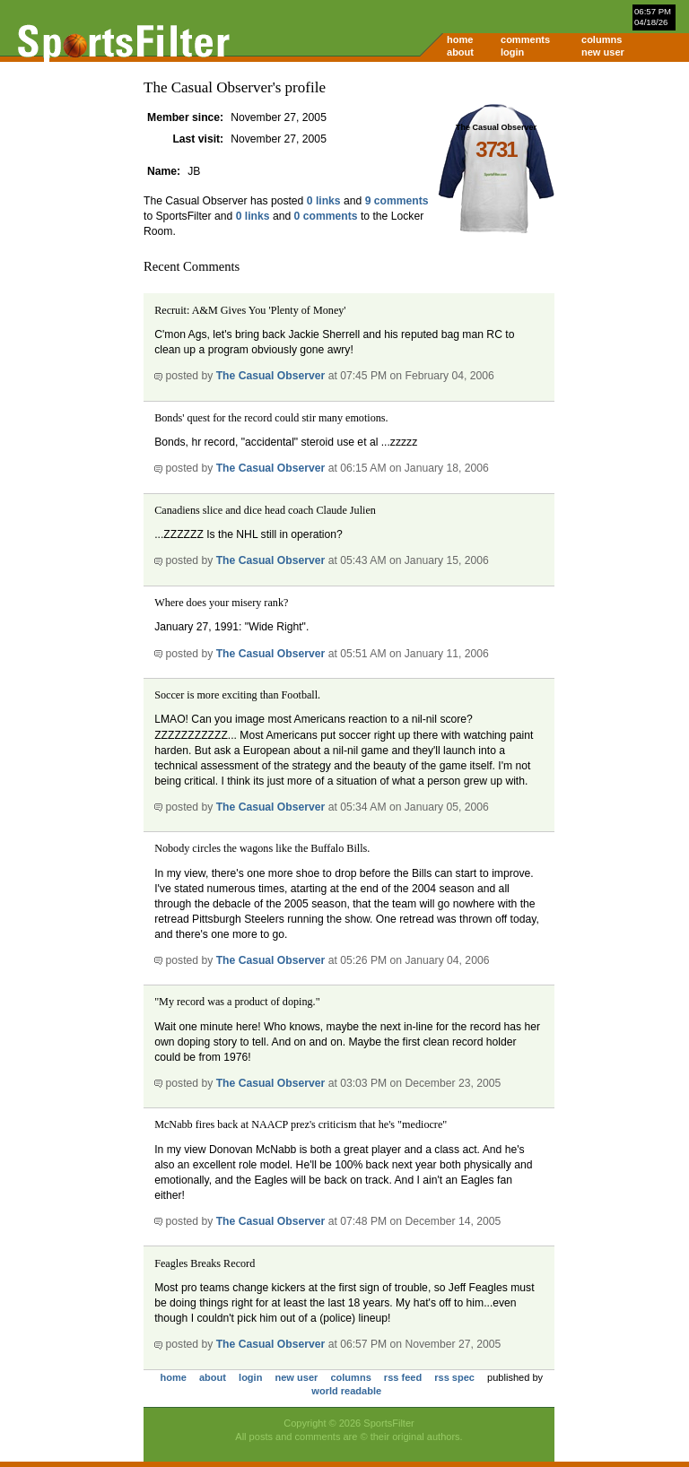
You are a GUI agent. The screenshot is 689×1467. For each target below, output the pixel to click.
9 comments (397, 201)
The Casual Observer (271, 375)
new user (602, 52)
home (460, 39)
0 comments (326, 216)
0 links (324, 201)
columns (601, 39)
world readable (346, 1390)
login (512, 52)
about (460, 52)
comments (525, 39)
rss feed (403, 1377)
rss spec (454, 1377)
